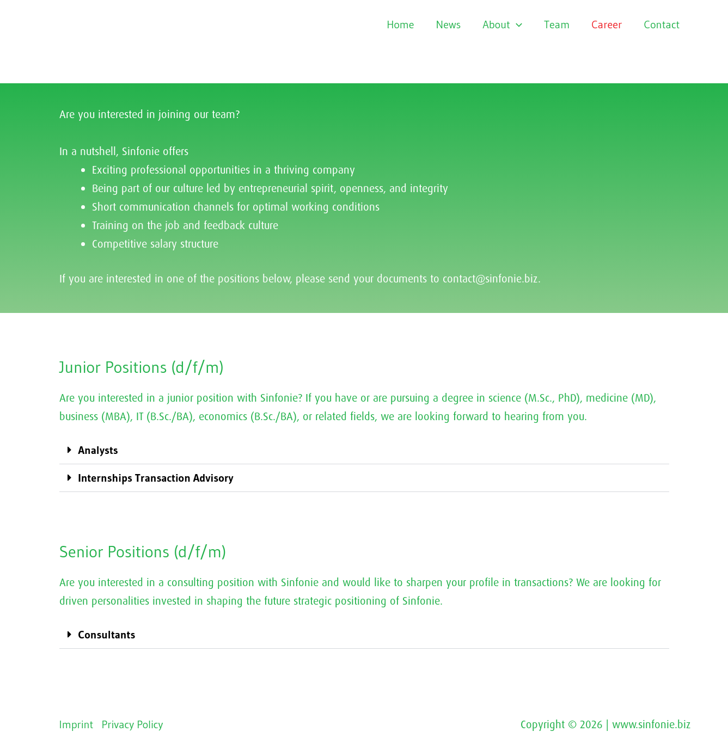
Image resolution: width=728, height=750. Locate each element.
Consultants (107, 634)
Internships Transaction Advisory (156, 477)
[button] (364, 450)
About (502, 24)
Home (400, 24)
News (448, 24)
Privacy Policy (132, 724)
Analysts (98, 450)
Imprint (76, 724)
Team (557, 24)
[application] (516, 24)
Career (606, 24)
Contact (662, 24)
